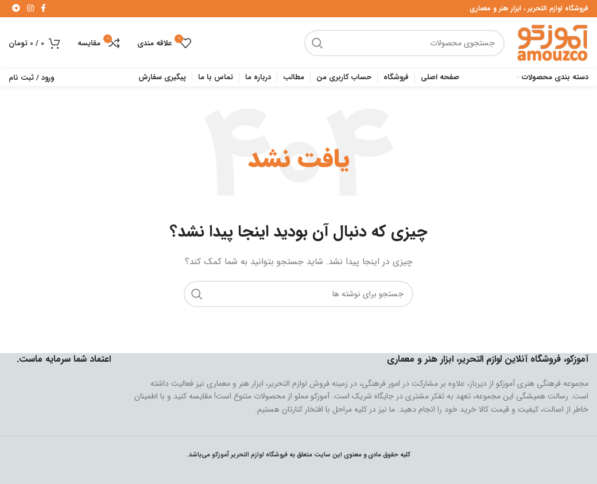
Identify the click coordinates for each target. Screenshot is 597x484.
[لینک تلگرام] (16, 9)
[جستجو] (404, 43)
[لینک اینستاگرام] (30, 9)
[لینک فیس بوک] (43, 9)
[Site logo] (552, 42)
